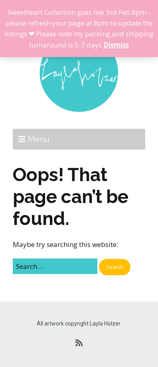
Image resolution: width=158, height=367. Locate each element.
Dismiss (116, 44)
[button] (114, 267)
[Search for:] (55, 266)
